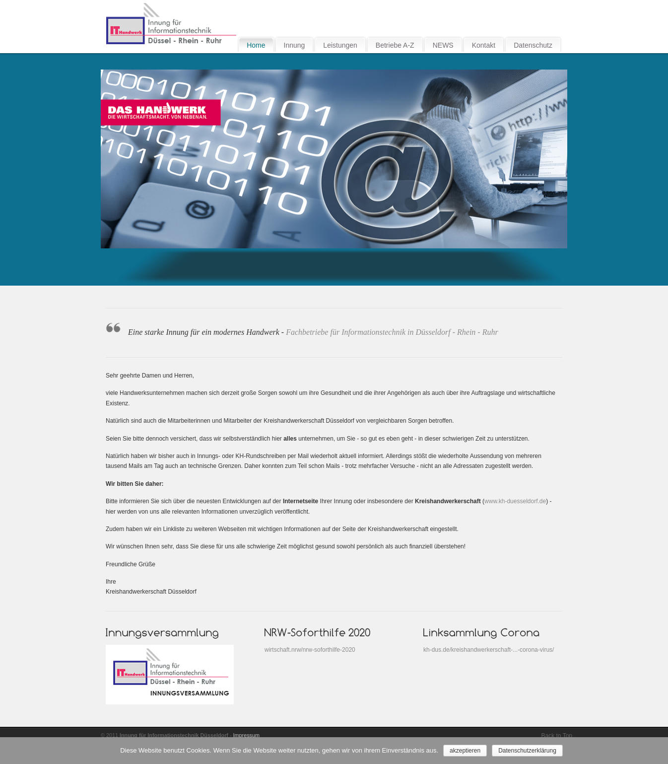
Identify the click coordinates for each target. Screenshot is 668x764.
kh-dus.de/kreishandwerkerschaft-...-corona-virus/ (488, 649)
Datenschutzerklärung (527, 750)
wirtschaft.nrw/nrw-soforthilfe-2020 (310, 649)
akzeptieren (465, 750)
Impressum (246, 735)
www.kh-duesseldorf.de (515, 501)
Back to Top (556, 735)
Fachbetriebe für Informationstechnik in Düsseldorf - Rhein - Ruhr (392, 332)
